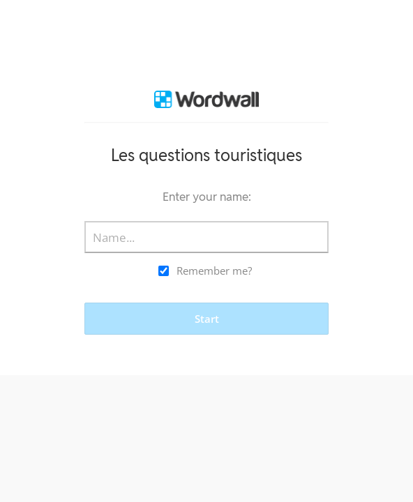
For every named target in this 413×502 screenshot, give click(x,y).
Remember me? (214, 270)
